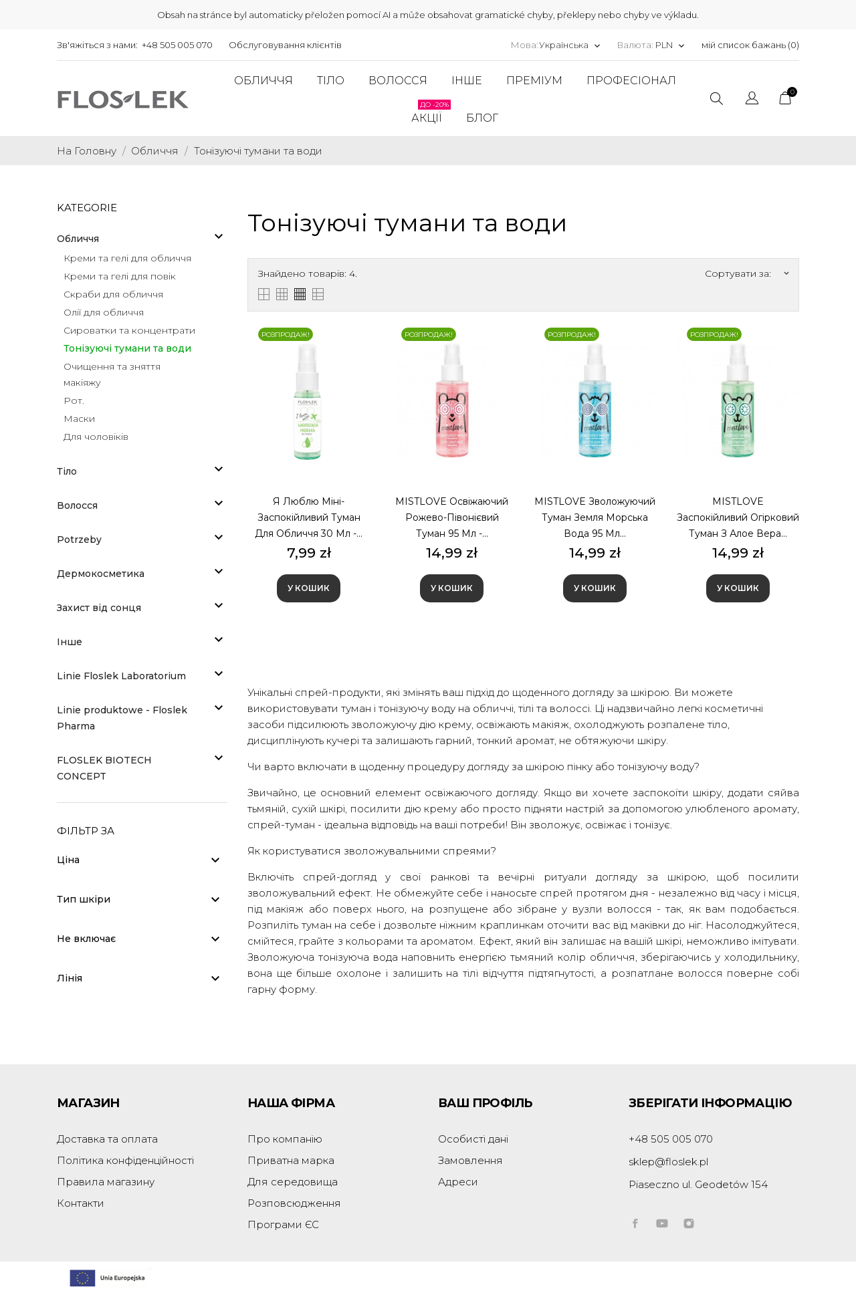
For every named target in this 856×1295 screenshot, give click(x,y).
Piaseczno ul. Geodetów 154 (698, 1184)
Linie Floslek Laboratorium (121, 676)
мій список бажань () (750, 44)
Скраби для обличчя (113, 294)
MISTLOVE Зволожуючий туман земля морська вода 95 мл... (594, 517)
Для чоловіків (96, 437)
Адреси (458, 1181)
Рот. (74, 400)
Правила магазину (105, 1181)
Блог (482, 118)
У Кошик (309, 588)
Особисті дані (473, 1139)
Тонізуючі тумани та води (127, 348)
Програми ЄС (283, 1224)
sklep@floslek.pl (668, 1161)
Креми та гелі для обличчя (127, 258)
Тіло (67, 471)
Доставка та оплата (107, 1139)
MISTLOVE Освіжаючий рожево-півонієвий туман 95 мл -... (451, 517)
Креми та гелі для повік (120, 276)
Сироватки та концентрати (129, 330)
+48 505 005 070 (177, 44)
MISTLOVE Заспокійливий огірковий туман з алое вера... (738, 517)
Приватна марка (290, 1160)
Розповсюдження (294, 1203)
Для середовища (292, 1181)
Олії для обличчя (104, 312)
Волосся (77, 505)
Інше (69, 642)
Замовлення (470, 1160)
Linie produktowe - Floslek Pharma (122, 718)
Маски (79, 419)
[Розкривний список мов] (570, 45)
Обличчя (78, 239)
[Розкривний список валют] (670, 45)
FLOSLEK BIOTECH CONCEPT (104, 768)
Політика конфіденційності (125, 1160)
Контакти (80, 1203)
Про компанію (284, 1139)
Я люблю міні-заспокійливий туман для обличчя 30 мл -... (308, 517)
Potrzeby (79, 540)
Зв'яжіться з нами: (97, 44)
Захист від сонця (99, 608)
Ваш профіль (485, 1103)
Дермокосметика (100, 574)
